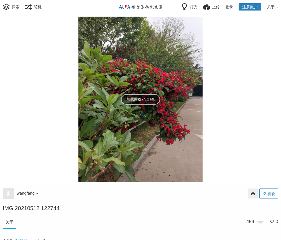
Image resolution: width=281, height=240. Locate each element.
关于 (9, 222)
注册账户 (250, 7)
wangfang (27, 193)
